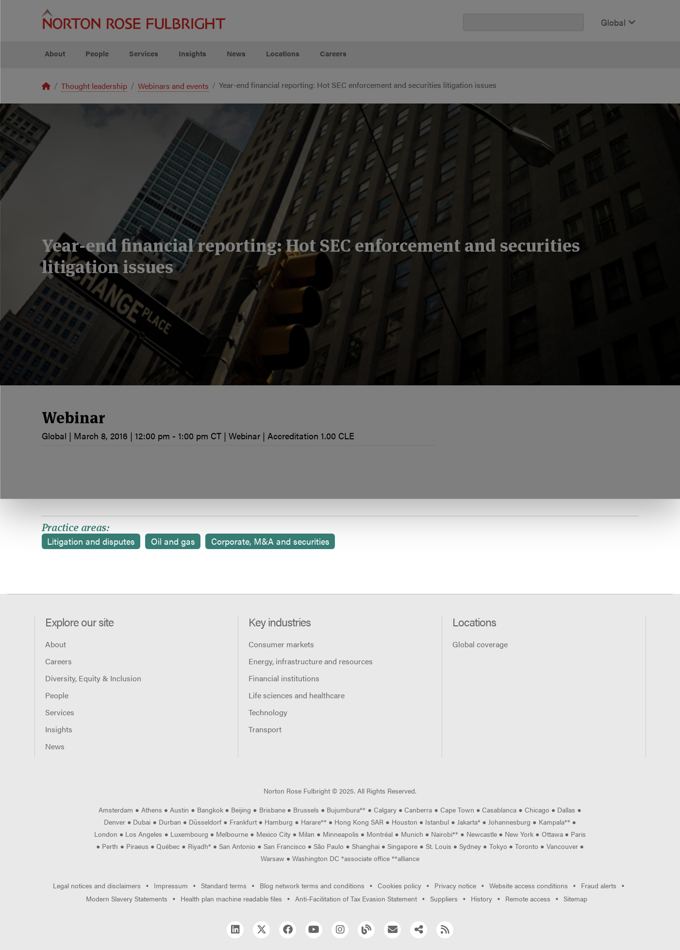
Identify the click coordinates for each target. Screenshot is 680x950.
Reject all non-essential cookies (480, 102)
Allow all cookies (214, 102)
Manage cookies (345, 102)
